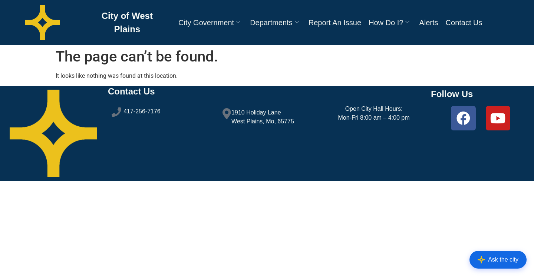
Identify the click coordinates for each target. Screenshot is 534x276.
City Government (209, 23)
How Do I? (389, 23)
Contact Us (464, 23)
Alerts (428, 23)
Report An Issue (335, 23)
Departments (274, 23)
